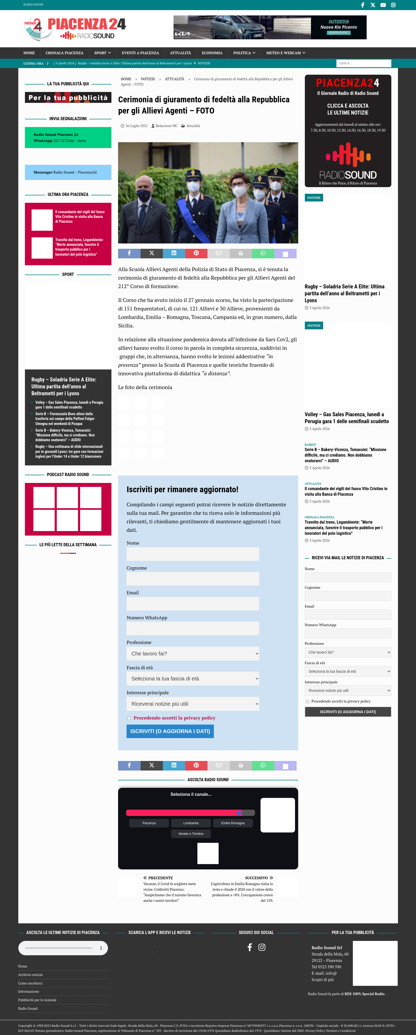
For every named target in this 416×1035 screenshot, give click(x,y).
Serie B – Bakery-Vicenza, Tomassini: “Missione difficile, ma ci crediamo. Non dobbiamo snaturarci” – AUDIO (65, 434)
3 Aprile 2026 (320, 307)
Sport (100, 51)
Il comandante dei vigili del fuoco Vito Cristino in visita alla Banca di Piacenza (80, 216)
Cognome (137, 567)
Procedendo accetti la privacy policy (174, 717)
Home (29, 51)
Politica (242, 51)
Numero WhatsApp (147, 616)
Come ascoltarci (30, 982)
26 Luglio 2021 (136, 125)
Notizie (148, 77)
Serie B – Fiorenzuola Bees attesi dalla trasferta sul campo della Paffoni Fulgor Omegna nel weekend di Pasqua (65, 418)
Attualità (180, 51)
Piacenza (148, 822)
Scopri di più (323, 978)
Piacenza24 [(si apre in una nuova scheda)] (87, 171)
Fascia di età (140, 666)
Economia (212, 51)
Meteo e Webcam (283, 51)
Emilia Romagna (233, 822)
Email (133, 591)
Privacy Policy (315, 1030)
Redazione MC (167, 125)
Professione (139, 641)
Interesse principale (148, 691)
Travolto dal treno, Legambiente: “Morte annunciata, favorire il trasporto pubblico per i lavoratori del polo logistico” (344, 527)
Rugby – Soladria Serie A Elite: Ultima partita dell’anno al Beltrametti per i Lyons (64, 386)
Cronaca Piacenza (64, 51)
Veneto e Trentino (191, 833)
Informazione (28, 990)
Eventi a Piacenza (140, 51)
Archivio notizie (30, 973)
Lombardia (191, 822)
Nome (133, 542)
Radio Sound (33, 4)
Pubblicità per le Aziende (37, 999)
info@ (331, 972)
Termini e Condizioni (341, 1030)
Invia (82, 139)
